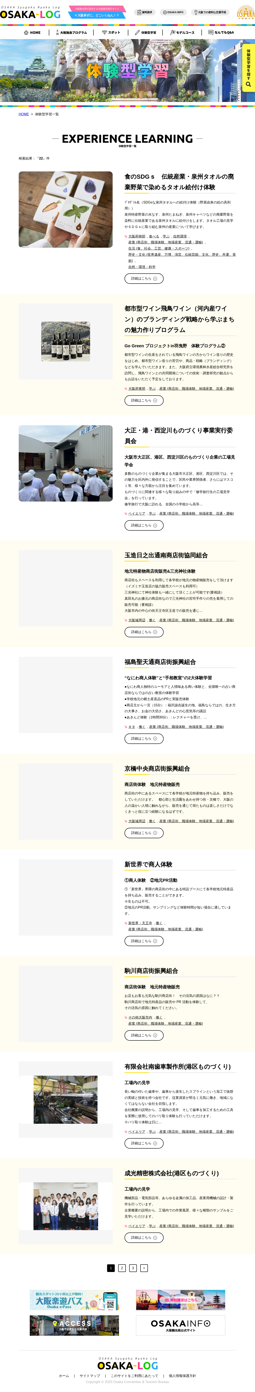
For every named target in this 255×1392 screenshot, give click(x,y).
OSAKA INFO (173, 12)
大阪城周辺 (136, 620)
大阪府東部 (136, 388)
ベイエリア (136, 513)
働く (152, 620)
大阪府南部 (136, 236)
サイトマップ (90, 1376)
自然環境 (180, 236)
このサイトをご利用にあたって (134, 1376)
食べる (154, 236)
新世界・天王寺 (140, 923)
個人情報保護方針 (182, 1376)
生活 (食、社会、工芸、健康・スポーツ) (158, 248)
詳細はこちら (144, 278)
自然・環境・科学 (142, 267)
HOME (24, 114)
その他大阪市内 (140, 1017)
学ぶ (166, 236)
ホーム (64, 1376)
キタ (131, 727)
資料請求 (144, 12)
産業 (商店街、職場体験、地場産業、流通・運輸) (165, 242)
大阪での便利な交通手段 (210, 12)
